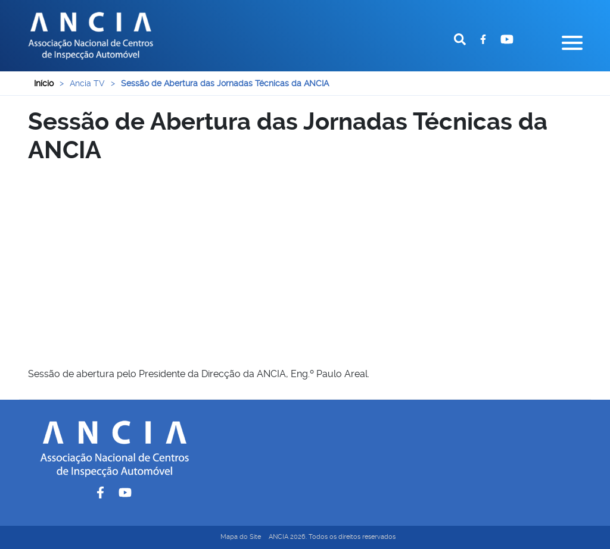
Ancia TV (87, 83)
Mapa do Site (240, 537)
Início (44, 83)
